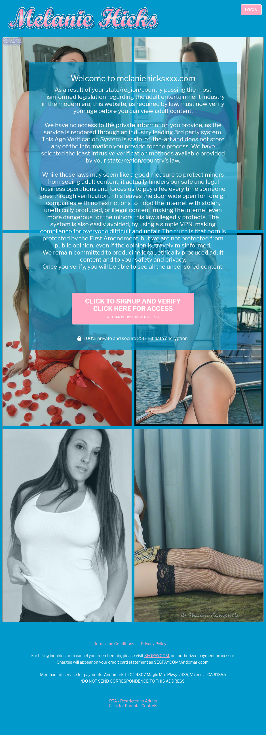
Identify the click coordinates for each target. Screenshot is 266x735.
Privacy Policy (153, 643)
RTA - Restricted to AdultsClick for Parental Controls (133, 703)
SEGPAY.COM (156, 655)
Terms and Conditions (114, 643)
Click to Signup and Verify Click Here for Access (133, 308)
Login (251, 9)
